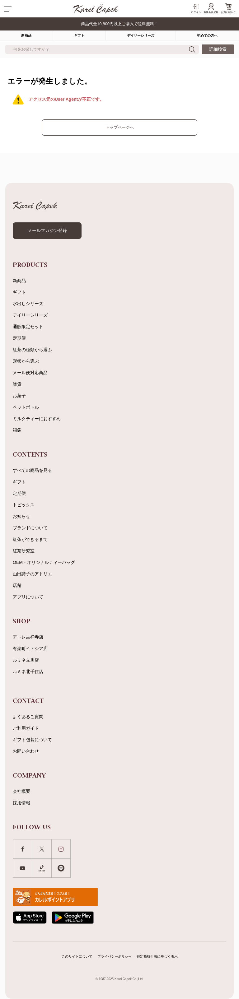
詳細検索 (218, 49)
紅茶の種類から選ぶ (32, 349)
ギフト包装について (32, 739)
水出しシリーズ (28, 303)
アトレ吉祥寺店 (28, 636)
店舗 (17, 585)
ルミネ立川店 (26, 659)
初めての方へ (207, 35)
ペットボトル (26, 407)
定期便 (19, 338)
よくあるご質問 (28, 716)
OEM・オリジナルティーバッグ (44, 562)
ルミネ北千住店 (28, 671)
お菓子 (19, 395)
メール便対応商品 (30, 372)
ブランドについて (30, 527)
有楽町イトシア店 (30, 648)
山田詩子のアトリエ (32, 573)
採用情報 (21, 802)
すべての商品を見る (32, 470)
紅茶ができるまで (30, 539)
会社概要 (21, 791)
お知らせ (21, 516)
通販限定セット (28, 326)
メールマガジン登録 (47, 230)
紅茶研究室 (24, 550)
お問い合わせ (26, 751)
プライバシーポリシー (114, 956)
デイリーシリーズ (140, 35)
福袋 (17, 430)
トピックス (24, 504)
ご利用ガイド (26, 728)
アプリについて (28, 596)
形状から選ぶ (26, 361)
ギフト (79, 35)
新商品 (19, 280)
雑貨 (17, 384)
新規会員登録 (211, 8)
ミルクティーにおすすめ (37, 418)
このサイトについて (77, 956)
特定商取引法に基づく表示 (157, 956)
